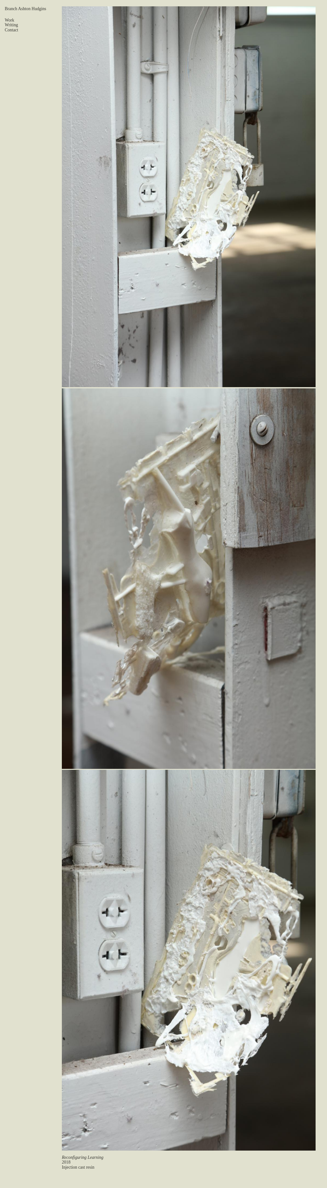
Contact (11, 30)
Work (9, 20)
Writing (11, 25)
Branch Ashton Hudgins (25, 8)
